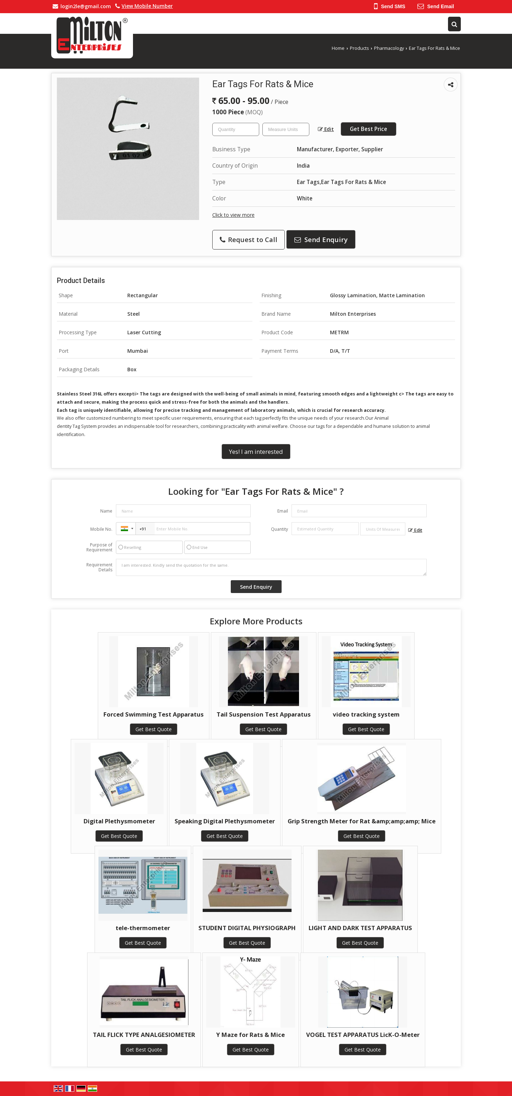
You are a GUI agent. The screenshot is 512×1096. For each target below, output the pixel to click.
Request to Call (248, 239)
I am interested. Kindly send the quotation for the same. (271, 567)
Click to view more (233, 214)
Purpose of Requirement (99, 547)
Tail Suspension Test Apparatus (264, 714)
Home (338, 48)
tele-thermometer (143, 928)
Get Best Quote (153, 729)
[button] (147, 5)
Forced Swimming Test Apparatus (153, 714)
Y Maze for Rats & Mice (250, 1035)
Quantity (279, 529)
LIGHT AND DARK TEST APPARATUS (360, 928)
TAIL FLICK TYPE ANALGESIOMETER (144, 1035)
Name (106, 511)
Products (359, 48)
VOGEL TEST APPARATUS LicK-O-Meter (363, 1035)
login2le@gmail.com (85, 6)
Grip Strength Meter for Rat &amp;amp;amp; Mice (362, 821)
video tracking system (366, 714)
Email (282, 511)
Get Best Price (368, 129)
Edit (326, 129)
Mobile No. (101, 529)
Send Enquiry (321, 239)
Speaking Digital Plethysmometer (225, 821)
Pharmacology (389, 48)
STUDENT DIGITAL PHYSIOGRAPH (247, 928)
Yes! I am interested (256, 451)
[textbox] (285, 129)
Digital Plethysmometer (119, 821)
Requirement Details (99, 567)
